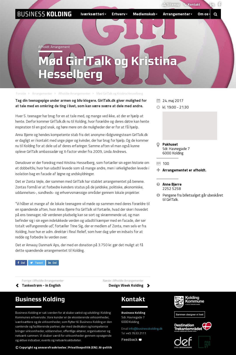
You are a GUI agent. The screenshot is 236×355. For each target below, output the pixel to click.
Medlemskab (145, 14)
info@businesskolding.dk (146, 328)
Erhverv (120, 14)
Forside (21, 93)
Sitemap (171, 4)
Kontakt (192, 4)
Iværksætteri (93, 14)
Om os (204, 14)
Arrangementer (177, 14)
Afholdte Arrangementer (74, 93)
